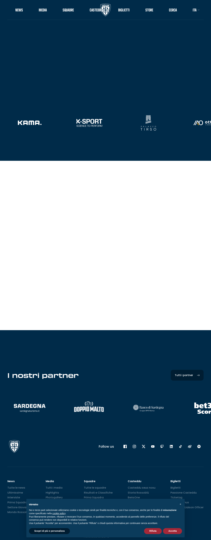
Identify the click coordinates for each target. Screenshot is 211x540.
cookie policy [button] (58, 513)
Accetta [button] (172, 531)
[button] (180, 504)
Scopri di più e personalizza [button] (49, 531)
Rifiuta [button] (153, 531)
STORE (149, 10)
